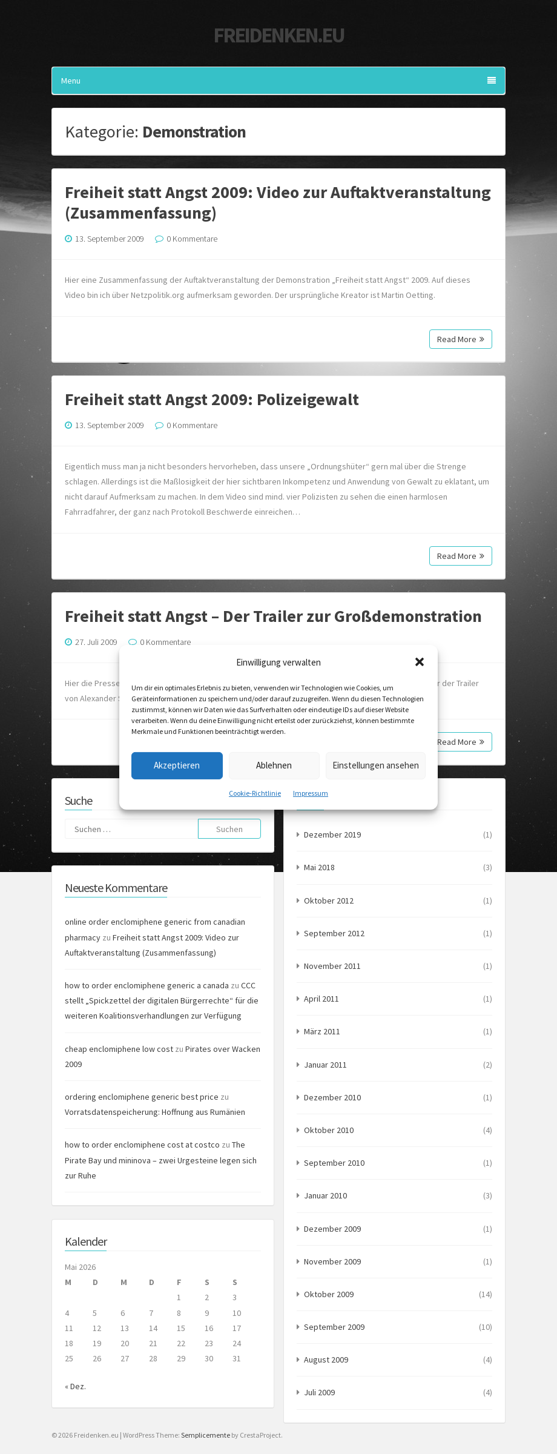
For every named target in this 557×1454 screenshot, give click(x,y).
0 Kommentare (191, 238)
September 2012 (334, 933)
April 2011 (321, 998)
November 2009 (332, 1261)
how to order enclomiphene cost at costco (142, 1144)
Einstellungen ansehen (375, 765)
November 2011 (332, 965)
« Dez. (75, 1386)
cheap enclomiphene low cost (119, 1048)
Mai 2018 (319, 867)
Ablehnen (274, 765)
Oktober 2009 (329, 1294)
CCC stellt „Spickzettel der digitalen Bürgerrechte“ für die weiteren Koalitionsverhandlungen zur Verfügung (162, 1000)
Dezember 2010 (332, 1097)
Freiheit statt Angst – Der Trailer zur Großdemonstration (273, 616)
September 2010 (334, 1162)
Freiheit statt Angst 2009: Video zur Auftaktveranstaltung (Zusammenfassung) (278, 202)
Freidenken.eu (278, 35)
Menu (278, 80)
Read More (460, 339)
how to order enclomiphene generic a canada (147, 985)
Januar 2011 (325, 1064)
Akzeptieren (177, 765)
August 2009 (326, 1359)
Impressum (310, 792)
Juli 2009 (319, 1392)
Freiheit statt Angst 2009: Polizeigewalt (212, 399)
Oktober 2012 (329, 900)
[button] (420, 662)
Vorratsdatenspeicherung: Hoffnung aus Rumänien (155, 1111)
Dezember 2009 (332, 1228)
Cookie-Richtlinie (255, 792)
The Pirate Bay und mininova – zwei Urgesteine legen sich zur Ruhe (161, 1159)
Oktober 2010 (329, 1130)
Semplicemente (205, 1434)
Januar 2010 (325, 1195)
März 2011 (322, 1031)
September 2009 (334, 1326)
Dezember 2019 (332, 834)
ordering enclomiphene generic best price (142, 1096)
